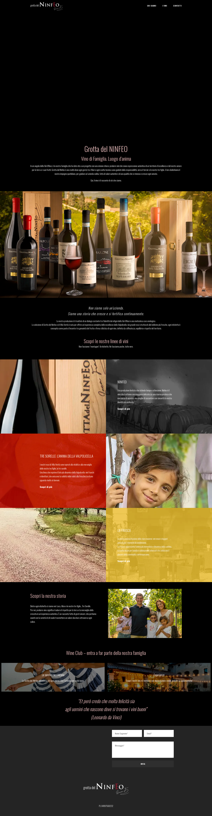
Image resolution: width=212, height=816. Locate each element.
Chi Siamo (151, 5)
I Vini (164, 5)
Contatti (177, 5)
